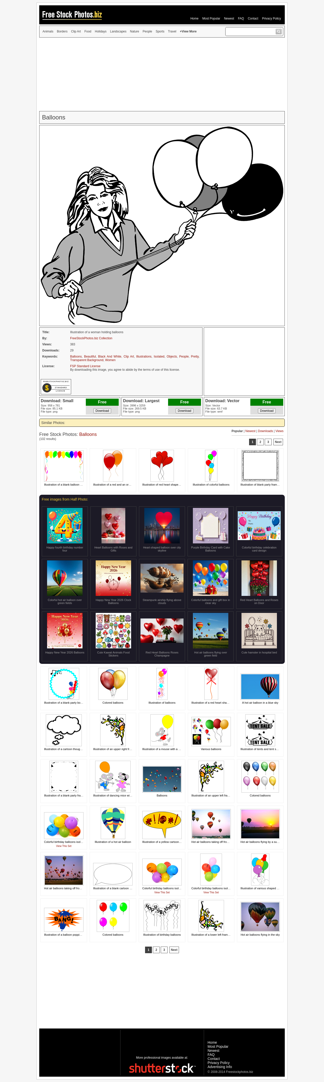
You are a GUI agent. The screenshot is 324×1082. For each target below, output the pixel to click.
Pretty (194, 356)
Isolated (159, 356)
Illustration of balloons (162, 702)
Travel (172, 31)
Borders (62, 31)
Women (110, 360)
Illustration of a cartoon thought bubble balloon (72, 749)
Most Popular (211, 18)
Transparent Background (87, 360)
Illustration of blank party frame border (263, 484)
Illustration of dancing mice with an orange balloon (124, 795)
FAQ (241, 18)
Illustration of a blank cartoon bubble (115, 888)
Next (278, 442)
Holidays (101, 31)
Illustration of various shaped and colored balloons (271, 888)
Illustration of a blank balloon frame (65, 484)
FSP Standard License (85, 366)
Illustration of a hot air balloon (113, 841)
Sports (160, 31)
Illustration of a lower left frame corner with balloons (223, 934)
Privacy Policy (271, 18)
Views (279, 431)
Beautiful (90, 356)
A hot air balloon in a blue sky (260, 702)
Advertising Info (220, 1067)
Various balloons (211, 749)
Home (194, 18)
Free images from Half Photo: (65, 499)
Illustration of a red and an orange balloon (119, 484)
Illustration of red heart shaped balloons (166, 484)
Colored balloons (113, 702)
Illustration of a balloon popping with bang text (72, 934)
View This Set (64, 846)
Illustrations (144, 356)
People (147, 31)
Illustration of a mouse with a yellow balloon (169, 749)
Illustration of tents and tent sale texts (263, 749)
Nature (134, 31)
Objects (172, 356)
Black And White (109, 356)
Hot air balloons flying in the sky (260, 934)
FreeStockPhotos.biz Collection (91, 338)
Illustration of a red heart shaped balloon (216, 702)
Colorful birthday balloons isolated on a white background (79, 841)
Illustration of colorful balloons (211, 484)
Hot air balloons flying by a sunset (261, 841)
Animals (48, 31)
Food (87, 31)
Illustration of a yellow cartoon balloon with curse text (174, 841)
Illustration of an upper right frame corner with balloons (126, 749)
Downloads (265, 431)
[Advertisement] (162, 74)
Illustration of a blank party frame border (68, 795)
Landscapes (118, 31)
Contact (253, 18)
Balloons (76, 356)
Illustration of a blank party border (64, 702)
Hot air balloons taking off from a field (214, 841)
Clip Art (76, 31)
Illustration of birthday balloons (162, 934)
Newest (229, 18)
